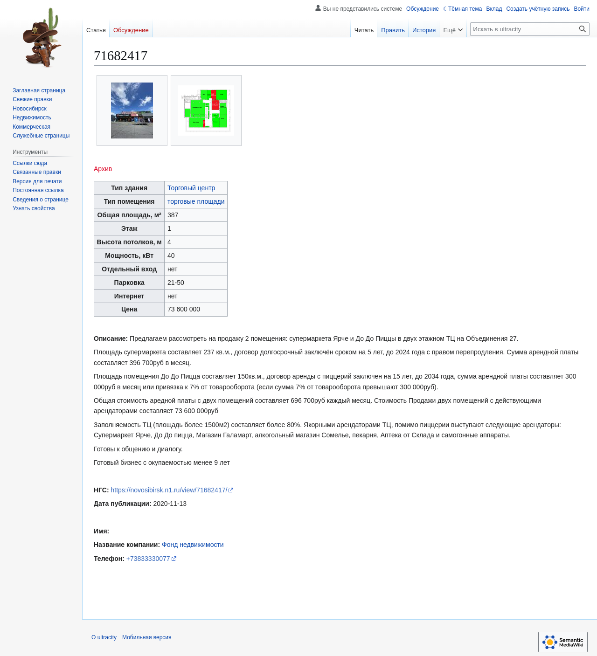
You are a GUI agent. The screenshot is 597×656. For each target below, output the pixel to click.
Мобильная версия (147, 637)
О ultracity (104, 637)
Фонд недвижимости (193, 544)
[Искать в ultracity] (530, 29)
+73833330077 (148, 558)
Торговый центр (191, 188)
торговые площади (196, 201)
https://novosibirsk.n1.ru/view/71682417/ (169, 490)
